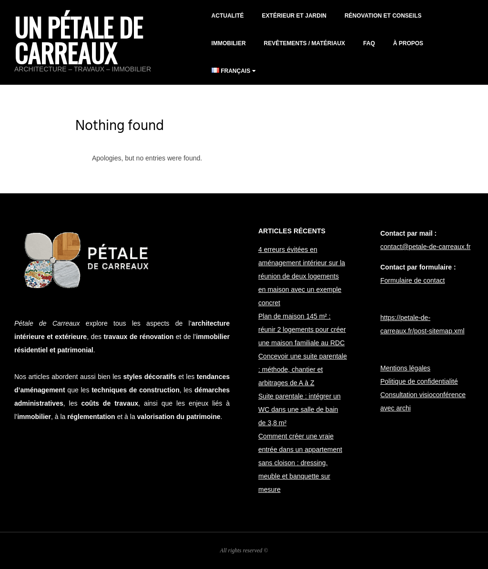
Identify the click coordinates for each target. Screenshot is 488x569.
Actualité (228, 15)
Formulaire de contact (412, 280)
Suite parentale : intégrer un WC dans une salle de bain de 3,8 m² (299, 409)
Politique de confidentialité (419, 381)
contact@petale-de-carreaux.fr (425, 246)
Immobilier (229, 43)
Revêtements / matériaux (304, 43)
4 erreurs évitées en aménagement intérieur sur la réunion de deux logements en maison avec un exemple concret (301, 276)
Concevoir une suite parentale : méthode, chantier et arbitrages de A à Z (302, 369)
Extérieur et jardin (294, 15)
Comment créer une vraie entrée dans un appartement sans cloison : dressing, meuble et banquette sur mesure (300, 462)
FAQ (369, 43)
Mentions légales (405, 368)
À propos (408, 43)
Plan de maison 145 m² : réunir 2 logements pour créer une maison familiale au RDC (302, 329)
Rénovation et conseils (383, 15)
